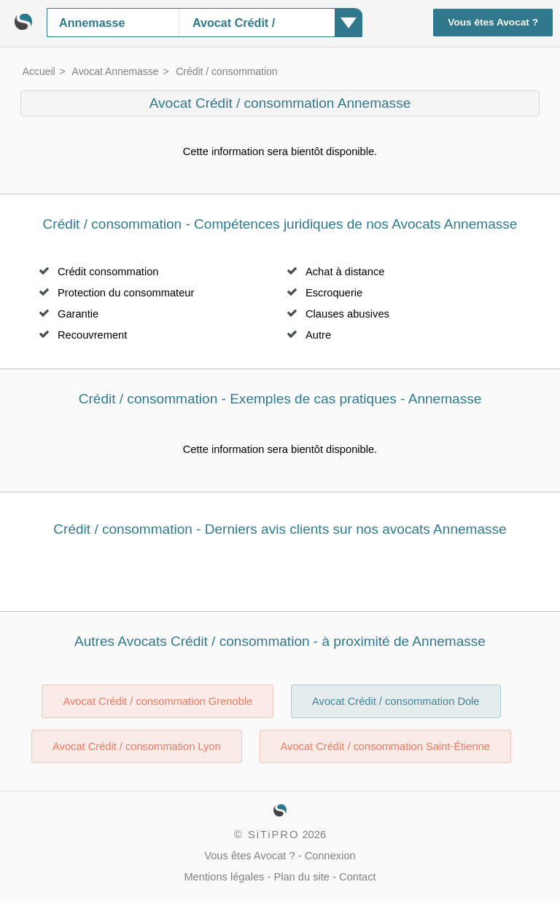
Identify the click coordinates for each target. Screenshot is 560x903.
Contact (357, 877)
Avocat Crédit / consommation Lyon (136, 746)
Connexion (330, 855)
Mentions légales (224, 877)
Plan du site (301, 877)
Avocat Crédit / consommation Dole (395, 701)
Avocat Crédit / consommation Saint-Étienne (385, 746)
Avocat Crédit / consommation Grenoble (157, 701)
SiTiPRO (273, 834)
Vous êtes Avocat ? (493, 22)
